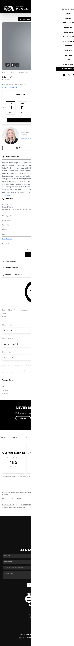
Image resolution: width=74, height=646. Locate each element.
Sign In (66, 2)
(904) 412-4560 (37, 605)
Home (37, 508)
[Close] (69, 625)
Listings (37, 511)
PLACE (52, 620)
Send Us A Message (37, 570)
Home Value (37, 522)
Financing (37, 519)
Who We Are (37, 525)
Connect (37, 527)
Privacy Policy (45, 643)
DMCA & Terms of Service (58, 643)
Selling (37, 516)
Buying (37, 513)
